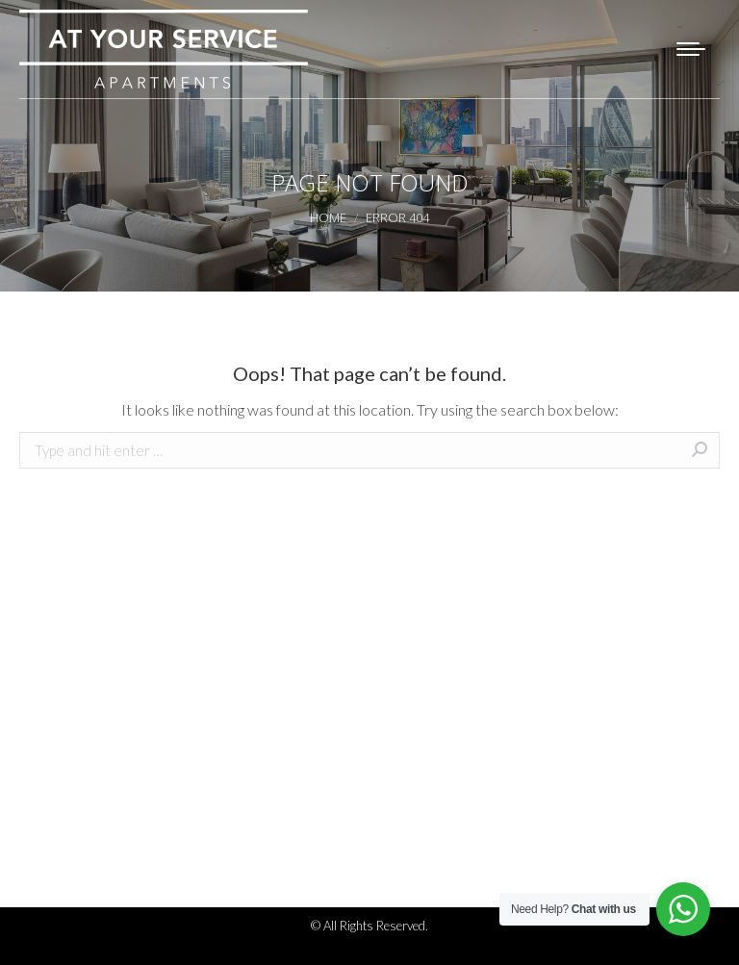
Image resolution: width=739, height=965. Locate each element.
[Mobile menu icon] (691, 49)
